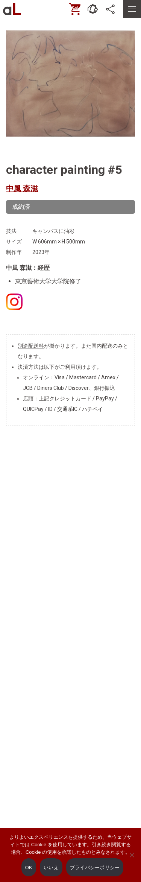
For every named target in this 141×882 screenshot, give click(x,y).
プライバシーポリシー (95, 867)
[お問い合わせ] (93, 9)
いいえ (51, 867)
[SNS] (111, 9)
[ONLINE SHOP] (75, 9)
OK (28, 867)
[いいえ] (131, 860)
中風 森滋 (22, 188)
